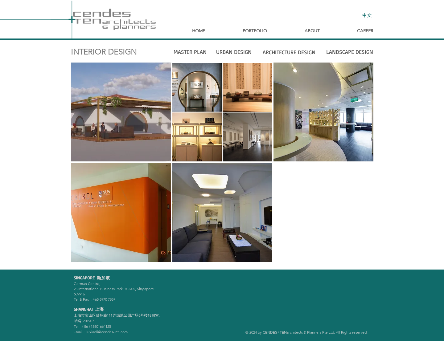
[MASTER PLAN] (190, 52)
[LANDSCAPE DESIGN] (349, 52)
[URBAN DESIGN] (234, 52)
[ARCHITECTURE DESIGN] (288, 52)
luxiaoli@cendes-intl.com (107, 332)
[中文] (367, 15)
